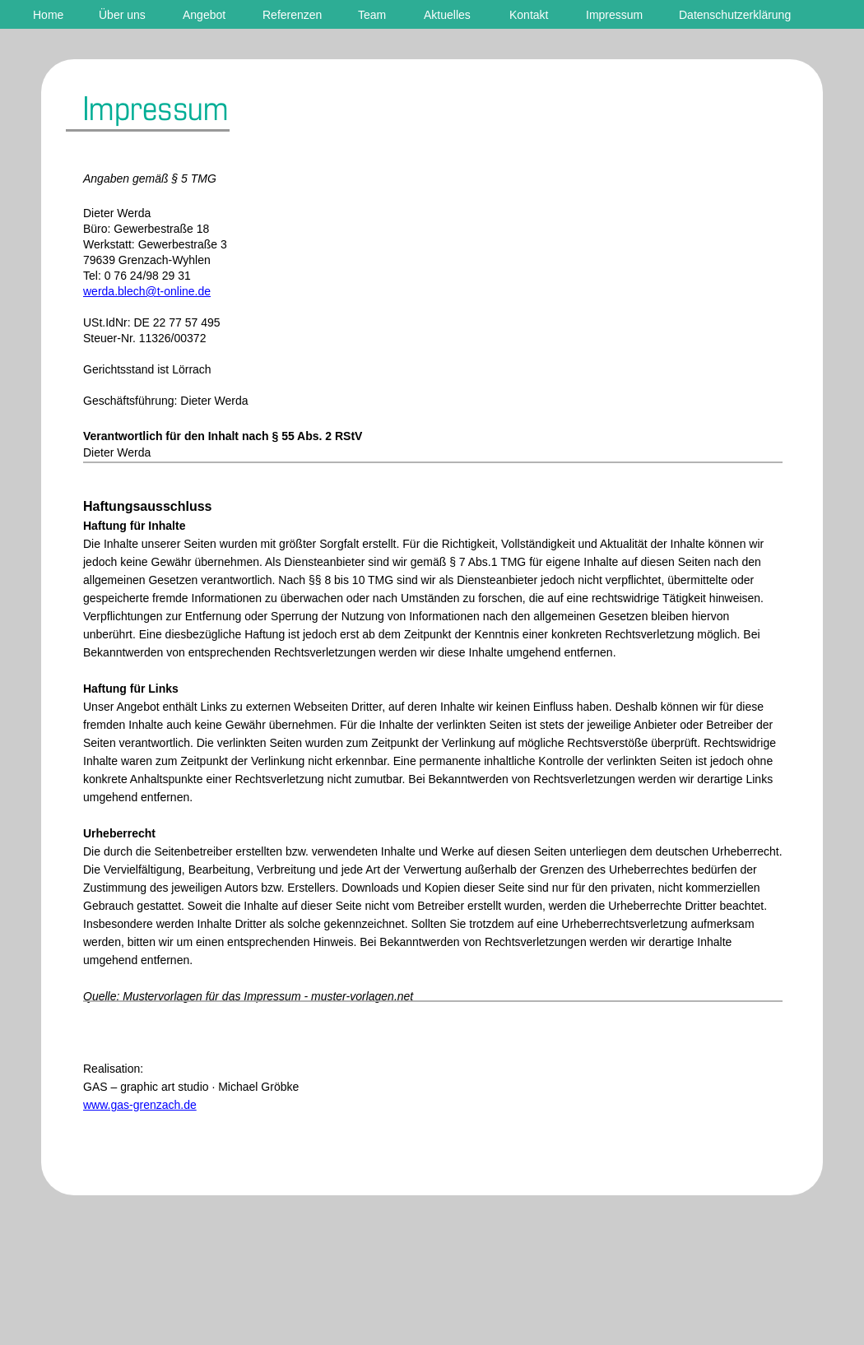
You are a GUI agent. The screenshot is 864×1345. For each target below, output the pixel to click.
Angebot (204, 14)
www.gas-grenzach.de (140, 1104)
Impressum (614, 14)
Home (48, 14)
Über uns (122, 14)
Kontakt (528, 14)
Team (372, 14)
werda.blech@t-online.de (147, 291)
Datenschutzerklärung (735, 14)
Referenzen (292, 14)
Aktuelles (447, 14)
